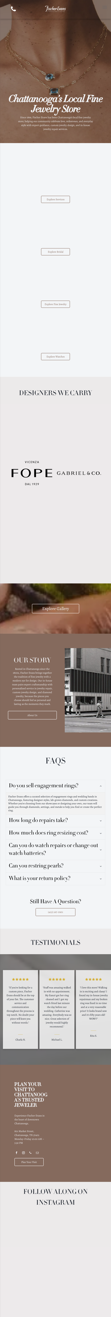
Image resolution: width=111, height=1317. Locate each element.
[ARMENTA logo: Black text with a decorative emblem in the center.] (32, 417)
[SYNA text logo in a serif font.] (32, 500)
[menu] (104, 7)
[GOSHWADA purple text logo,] (32, 528)
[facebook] (16, 1131)
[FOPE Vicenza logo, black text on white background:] (32, 473)
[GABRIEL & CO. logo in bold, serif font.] (79, 473)
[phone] (13, 9)
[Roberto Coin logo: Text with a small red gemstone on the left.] (79, 528)
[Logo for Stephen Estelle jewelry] (32, 556)
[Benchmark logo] (32, 445)
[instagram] (23, 1131)
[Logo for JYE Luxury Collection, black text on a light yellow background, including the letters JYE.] (79, 417)
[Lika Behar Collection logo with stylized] (79, 500)
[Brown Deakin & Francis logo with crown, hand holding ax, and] (79, 445)
